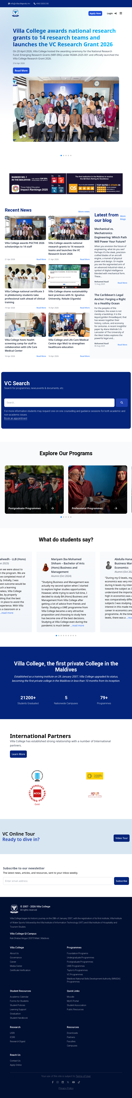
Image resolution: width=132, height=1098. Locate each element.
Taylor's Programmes (77, 970)
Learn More (18, 754)
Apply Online (16, 1065)
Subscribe (121, 881)
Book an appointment (15, 418)
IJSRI (12, 1033)
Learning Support (18, 1009)
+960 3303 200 (41, 4)
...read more (77, 625)
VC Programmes (75, 974)
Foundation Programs (77, 953)
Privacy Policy (66, 1088)
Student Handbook (19, 1018)
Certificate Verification (20, 970)
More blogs (123, 218)
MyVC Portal (73, 1001)
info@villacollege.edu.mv (19, 4)
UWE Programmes (76, 966)
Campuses (72, 1045)
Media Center (16, 966)
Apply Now (95, 13)
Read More (21, 70)
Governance (16, 957)
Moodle (70, 997)
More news (84, 211)
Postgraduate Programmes (80, 962)
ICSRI (12, 1037)
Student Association (76, 1005)
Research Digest (17, 1041)
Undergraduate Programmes (80, 957)
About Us (14, 953)
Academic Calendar (19, 997)
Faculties (71, 1041)
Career (13, 962)
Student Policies (17, 1005)
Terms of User (83, 1076)
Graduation (15, 1013)
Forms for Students (19, 1001)
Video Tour (121, 838)
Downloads (72, 1033)
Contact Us (15, 1061)
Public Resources (75, 1009)
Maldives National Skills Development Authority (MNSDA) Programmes (93, 980)
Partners (71, 1037)
